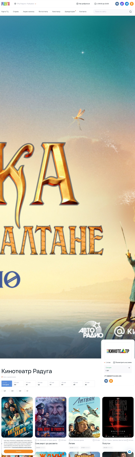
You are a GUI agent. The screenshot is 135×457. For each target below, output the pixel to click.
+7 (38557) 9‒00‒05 (112, 376)
